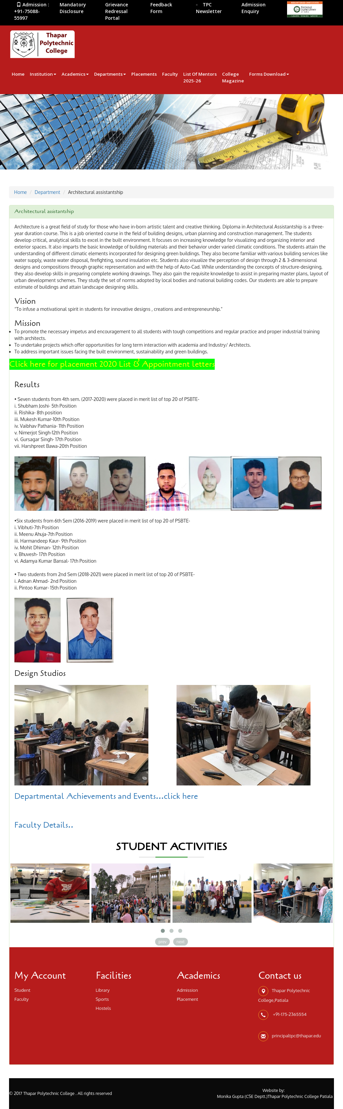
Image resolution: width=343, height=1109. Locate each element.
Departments (110, 74)
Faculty (170, 74)
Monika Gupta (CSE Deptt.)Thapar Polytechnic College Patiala (275, 1096)
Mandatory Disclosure (73, 7)
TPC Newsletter (209, 7)
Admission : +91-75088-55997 (31, 11)
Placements (144, 74)
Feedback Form (161, 7)
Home (18, 74)
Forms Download (269, 74)
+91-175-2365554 (289, 1014)
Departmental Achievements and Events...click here (106, 796)
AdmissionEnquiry (254, 7)
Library (103, 990)
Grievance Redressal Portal (116, 11)
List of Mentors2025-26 (200, 77)
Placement (187, 999)
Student (22, 990)
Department (47, 192)
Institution (43, 74)
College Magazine (233, 77)
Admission (187, 990)
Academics (75, 74)
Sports (102, 999)
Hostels (103, 1008)
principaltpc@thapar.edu (296, 1035)
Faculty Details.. (43, 825)
